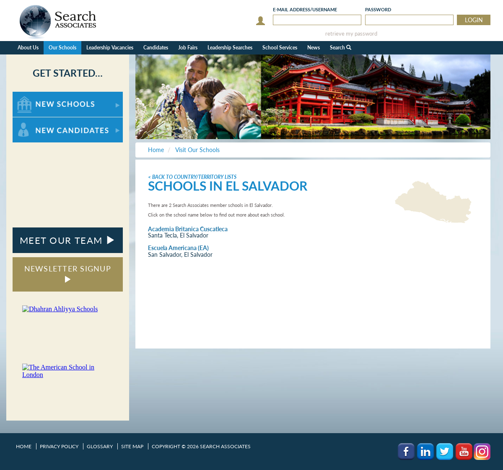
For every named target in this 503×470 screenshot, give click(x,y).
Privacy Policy (59, 446)
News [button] (313, 47)
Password (378, 9)
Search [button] (340, 47)
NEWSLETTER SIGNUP (67, 273)
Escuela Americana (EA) (178, 247)
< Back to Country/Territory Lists (192, 177)
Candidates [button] (155, 47)
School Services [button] (279, 47)
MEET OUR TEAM (68, 240)
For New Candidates (39, 121)
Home (23, 446)
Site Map (132, 446)
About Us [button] (28, 47)
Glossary (100, 446)
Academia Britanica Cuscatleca (188, 228)
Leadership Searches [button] (229, 47)
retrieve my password (351, 34)
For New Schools (35, 95)
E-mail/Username (305, 9)
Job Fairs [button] (187, 47)
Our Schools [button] (62, 47)
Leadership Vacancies (109, 47)
